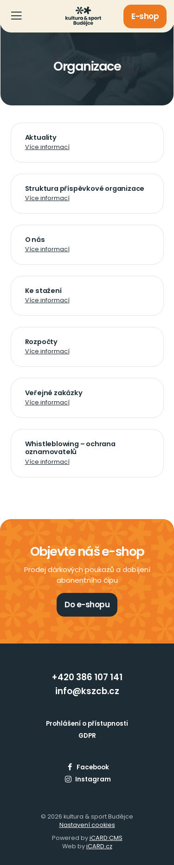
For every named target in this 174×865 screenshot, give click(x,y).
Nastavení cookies (87, 825)
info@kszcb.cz (87, 691)
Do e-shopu (87, 604)
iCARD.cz (99, 846)
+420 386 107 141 (87, 677)
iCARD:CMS (106, 838)
